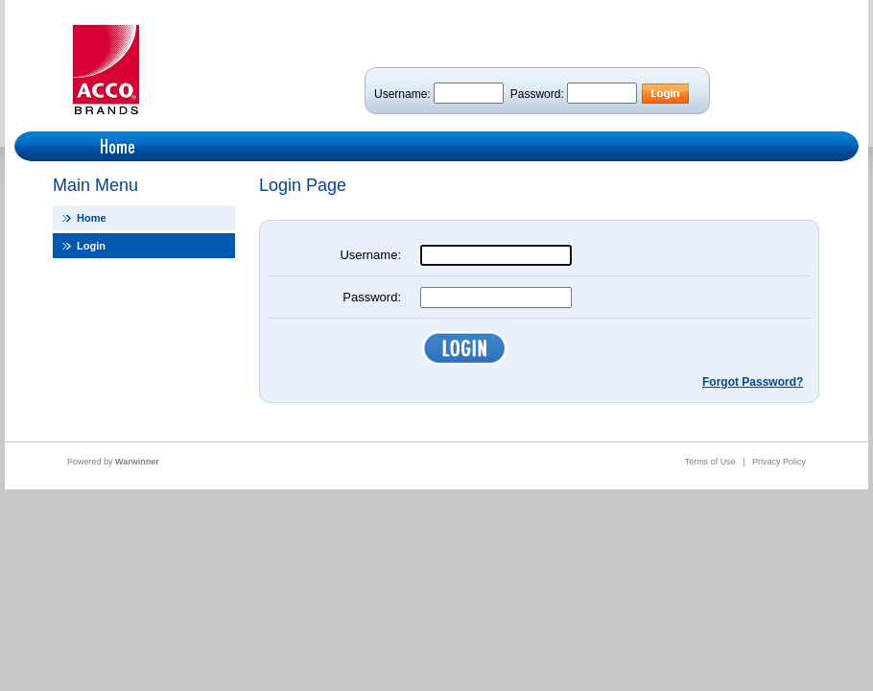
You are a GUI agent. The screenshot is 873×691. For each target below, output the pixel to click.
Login (91, 245)
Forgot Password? (752, 382)
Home (91, 218)
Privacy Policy (779, 461)
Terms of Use (710, 461)
